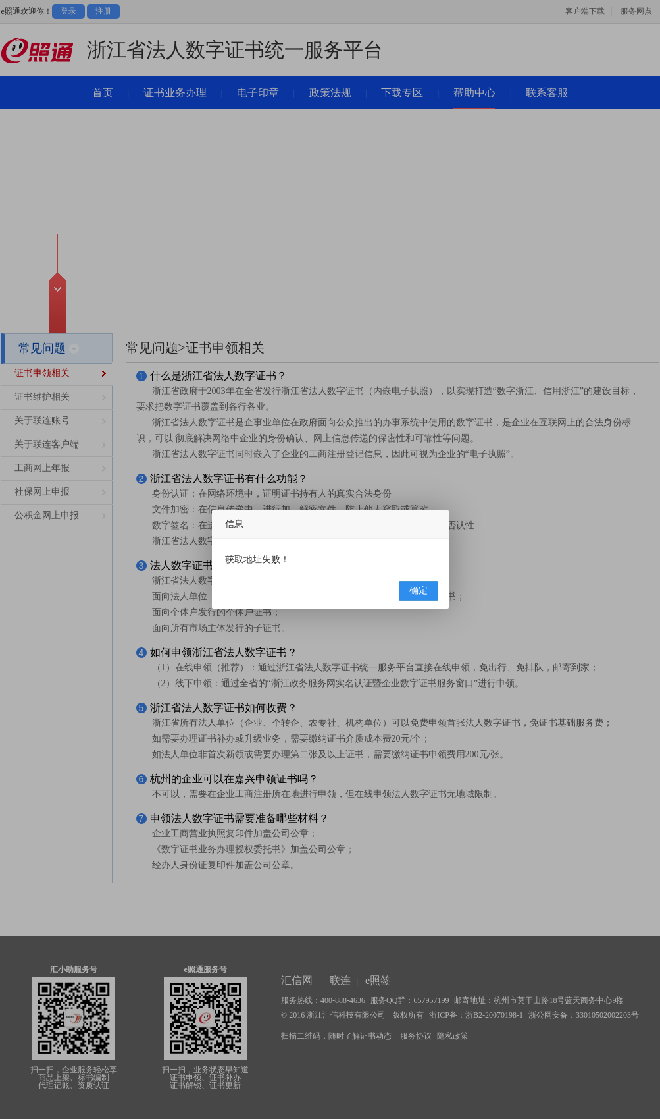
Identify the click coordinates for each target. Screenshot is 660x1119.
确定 (418, 590)
